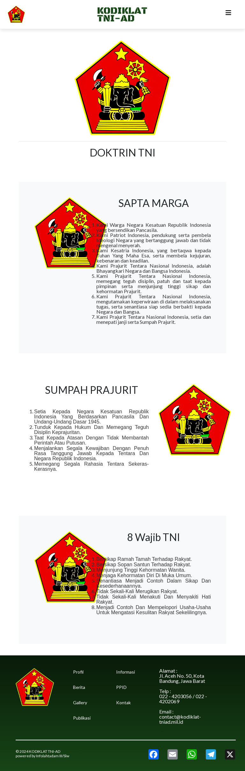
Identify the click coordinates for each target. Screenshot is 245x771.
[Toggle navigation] (228, 14)
